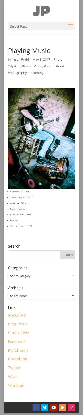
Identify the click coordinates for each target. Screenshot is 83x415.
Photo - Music (32, 66)
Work (13, 376)
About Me (17, 315)
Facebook (17, 341)
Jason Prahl (20, 59)
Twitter (14, 367)
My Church (18, 350)
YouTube (16, 385)
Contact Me (18, 332)
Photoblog (36, 73)
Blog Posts (18, 324)
